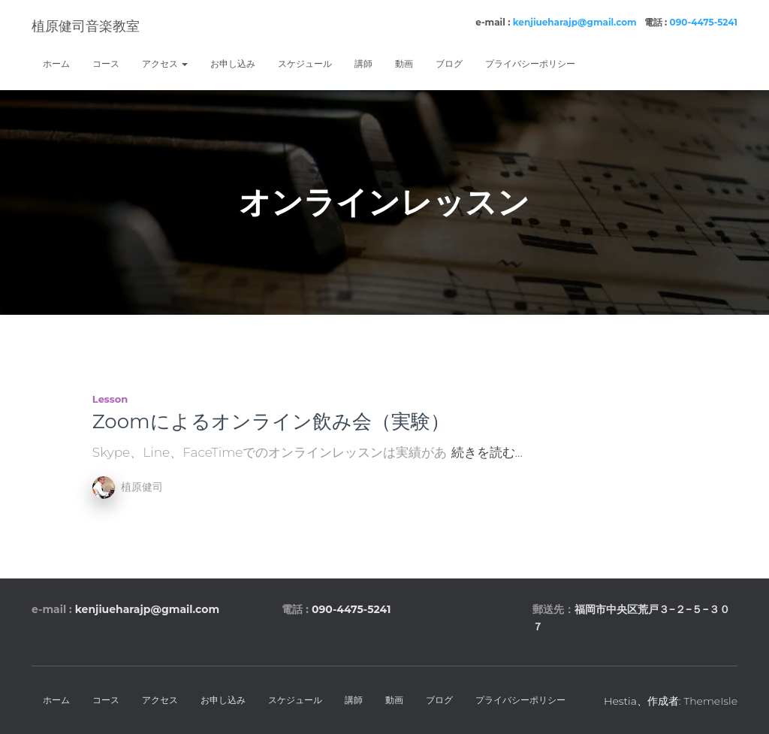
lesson (110, 399)
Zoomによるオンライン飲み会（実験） (271, 421)
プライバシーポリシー (530, 63)
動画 (404, 63)
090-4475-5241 (703, 22)
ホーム (56, 63)
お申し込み (232, 63)
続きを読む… (487, 452)
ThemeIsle (710, 701)
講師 (363, 63)
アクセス (165, 63)
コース (105, 63)
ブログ (449, 63)
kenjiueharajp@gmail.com (575, 22)
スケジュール (305, 63)
